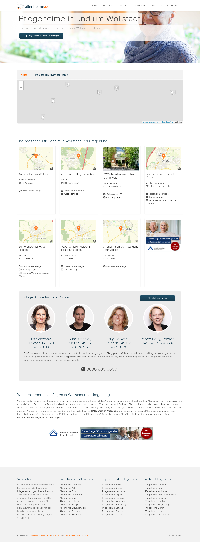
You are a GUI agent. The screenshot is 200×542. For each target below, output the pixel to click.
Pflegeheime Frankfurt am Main (160, 494)
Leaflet (145, 122)
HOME (94, 6)
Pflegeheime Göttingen (113, 511)
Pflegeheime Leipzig (112, 494)
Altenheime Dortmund (71, 494)
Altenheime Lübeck (69, 501)
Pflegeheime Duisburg (156, 501)
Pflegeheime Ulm (153, 511)
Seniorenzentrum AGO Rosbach (160, 175)
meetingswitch (154, 122)
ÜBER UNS (122, 6)
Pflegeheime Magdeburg (157, 504)
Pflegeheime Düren (154, 508)
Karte (24, 74)
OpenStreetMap (167, 122)
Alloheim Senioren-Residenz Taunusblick (120, 248)
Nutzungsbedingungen (71, 535)
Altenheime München (70, 484)
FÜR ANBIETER (138, 6)
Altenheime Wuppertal (71, 504)
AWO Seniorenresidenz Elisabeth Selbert (75, 248)
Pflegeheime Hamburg (113, 491)
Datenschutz (57, 535)
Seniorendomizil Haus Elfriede (32, 248)
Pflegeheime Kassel (112, 514)
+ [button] (21, 83)
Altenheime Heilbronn (70, 514)
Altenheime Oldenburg (71, 511)
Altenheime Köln (68, 488)
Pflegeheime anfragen (157, 298)
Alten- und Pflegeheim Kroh (78, 174)
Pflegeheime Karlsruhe (156, 491)
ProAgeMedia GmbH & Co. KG (40, 535)
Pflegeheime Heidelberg (114, 504)
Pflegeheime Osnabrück (157, 514)
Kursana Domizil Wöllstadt (34, 174)
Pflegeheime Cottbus (112, 508)
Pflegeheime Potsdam (155, 498)
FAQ (153, 6)
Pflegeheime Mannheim (114, 501)
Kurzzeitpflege (71, 194)
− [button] (21, 88)
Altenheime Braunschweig (73, 508)
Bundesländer (35, 498)
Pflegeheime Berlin (111, 484)
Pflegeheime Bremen (155, 484)
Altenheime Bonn (68, 491)
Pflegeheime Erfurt (154, 488)
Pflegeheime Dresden (113, 488)
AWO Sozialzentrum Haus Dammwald (119, 176)
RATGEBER (107, 6)
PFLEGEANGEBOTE (168, 6)
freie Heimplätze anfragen (51, 74)
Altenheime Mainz (69, 498)
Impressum (86, 535)
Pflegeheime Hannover (113, 498)
